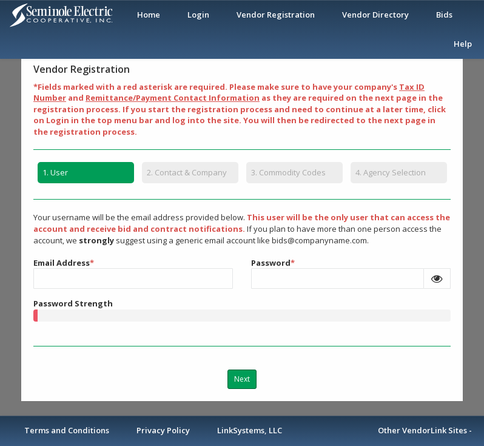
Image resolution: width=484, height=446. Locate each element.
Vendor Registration (276, 14)
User (53, 172)
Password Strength (73, 303)
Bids (444, 14)
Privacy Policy (163, 430)
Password (273, 262)
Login (198, 14)
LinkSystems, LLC (249, 430)
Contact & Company (187, 172)
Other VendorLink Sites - (425, 430)
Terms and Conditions (66, 430)
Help (463, 43)
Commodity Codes (288, 172)
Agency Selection (390, 172)
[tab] (85, 174)
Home (148, 14)
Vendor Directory (375, 14)
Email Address (63, 262)
